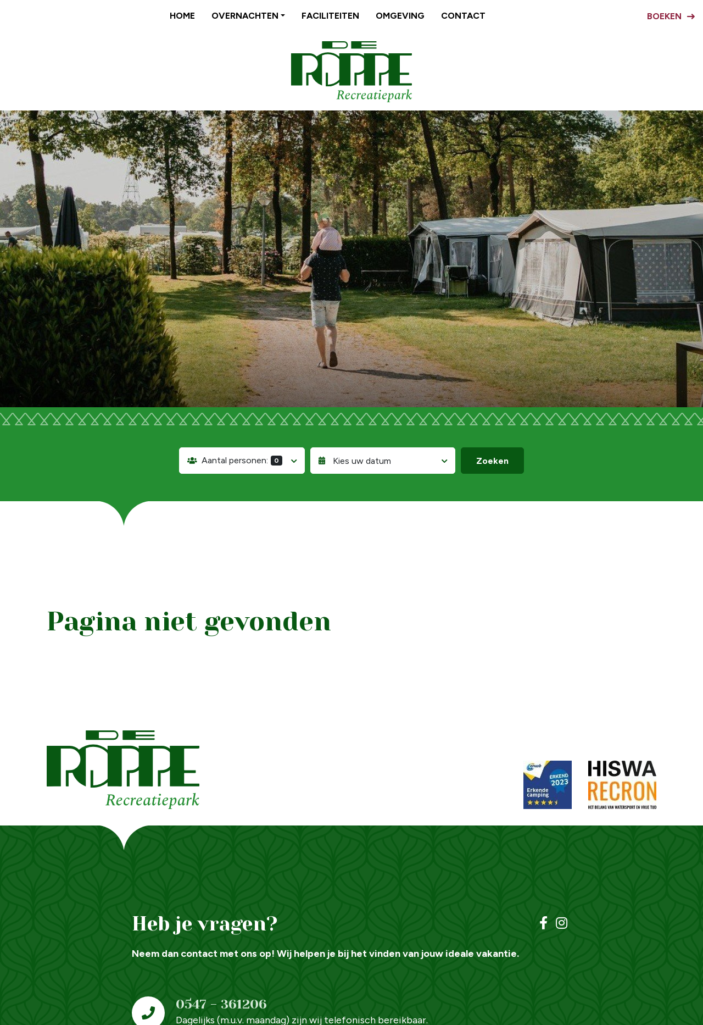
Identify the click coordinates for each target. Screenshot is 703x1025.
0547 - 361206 (221, 1004)
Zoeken (492, 461)
